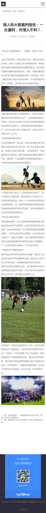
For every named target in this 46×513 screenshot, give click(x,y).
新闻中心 (21, 11)
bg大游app (23, 509)
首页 (14, 11)
